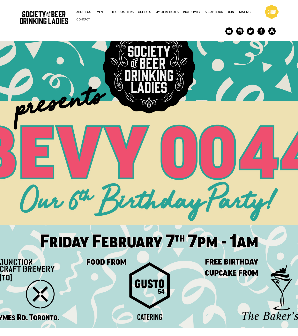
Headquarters (122, 12)
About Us (83, 12)
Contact (83, 19)
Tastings (245, 12)
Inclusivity (191, 12)
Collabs (144, 12)
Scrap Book (214, 12)
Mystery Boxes (167, 12)
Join (230, 12)
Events (100, 12)
